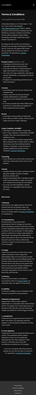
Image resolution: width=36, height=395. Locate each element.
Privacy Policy (18, 385)
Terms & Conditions (18, 388)
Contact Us (18, 393)
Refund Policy (18, 391)
